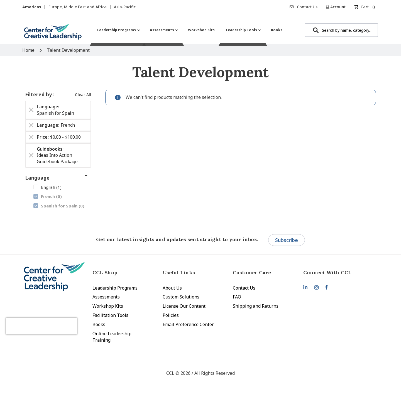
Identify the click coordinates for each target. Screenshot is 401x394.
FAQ (237, 297)
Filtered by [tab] (39, 94)
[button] (337, 6)
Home (29, 50)
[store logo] (53, 33)
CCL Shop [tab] (104, 272)
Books (98, 324)
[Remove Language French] (31, 125)
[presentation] (52, 320)
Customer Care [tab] (252, 272)
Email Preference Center (188, 324)
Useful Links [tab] (179, 272)
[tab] (338, 272)
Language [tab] (37, 177)
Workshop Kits (107, 306)
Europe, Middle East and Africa (78, 6)
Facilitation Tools (110, 315)
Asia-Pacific (125, 6)
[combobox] (341, 30)
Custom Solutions (181, 297)
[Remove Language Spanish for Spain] (31, 110)
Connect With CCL (327, 272)
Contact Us (303, 6)
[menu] (189, 29)
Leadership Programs (115, 288)
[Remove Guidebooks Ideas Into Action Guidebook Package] (31, 155)
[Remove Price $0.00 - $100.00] (31, 137)
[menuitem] (118, 29)
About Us (172, 288)
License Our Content (184, 306)
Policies (171, 315)
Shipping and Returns (255, 306)
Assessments (106, 297)
